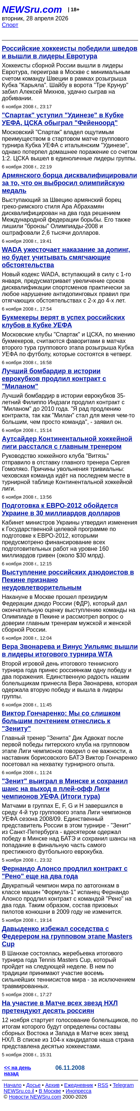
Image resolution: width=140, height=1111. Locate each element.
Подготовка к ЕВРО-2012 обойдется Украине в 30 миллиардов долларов (61, 509)
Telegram (123, 1085)
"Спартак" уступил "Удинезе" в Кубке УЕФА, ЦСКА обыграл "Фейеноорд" (63, 119)
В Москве (50, 1091)
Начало (13, 1085)
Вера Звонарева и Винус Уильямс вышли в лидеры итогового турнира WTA (70, 650)
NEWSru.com (32, 9)
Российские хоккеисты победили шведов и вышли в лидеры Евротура (69, 52)
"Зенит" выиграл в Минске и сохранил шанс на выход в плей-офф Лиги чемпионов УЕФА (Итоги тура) (65, 788)
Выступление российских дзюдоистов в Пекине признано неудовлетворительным (68, 580)
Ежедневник (78, 1085)
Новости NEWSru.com (35, 1097)
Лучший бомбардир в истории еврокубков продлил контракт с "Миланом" (54, 378)
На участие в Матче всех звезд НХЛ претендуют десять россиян (60, 1006)
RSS (103, 1085)
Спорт (10, 25)
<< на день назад (17, 1070)
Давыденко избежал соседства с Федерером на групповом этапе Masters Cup (67, 936)
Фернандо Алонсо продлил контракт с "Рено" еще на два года (65, 872)
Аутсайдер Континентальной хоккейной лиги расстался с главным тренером (67, 442)
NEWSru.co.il (19, 1091)
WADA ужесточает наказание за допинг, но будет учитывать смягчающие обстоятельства (66, 257)
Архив (52, 1085)
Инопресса (79, 1091)
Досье (33, 1085)
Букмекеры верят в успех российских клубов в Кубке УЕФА (63, 321)
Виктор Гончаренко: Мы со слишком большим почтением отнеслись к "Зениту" (61, 721)
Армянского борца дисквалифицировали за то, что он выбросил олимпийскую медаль (69, 183)
